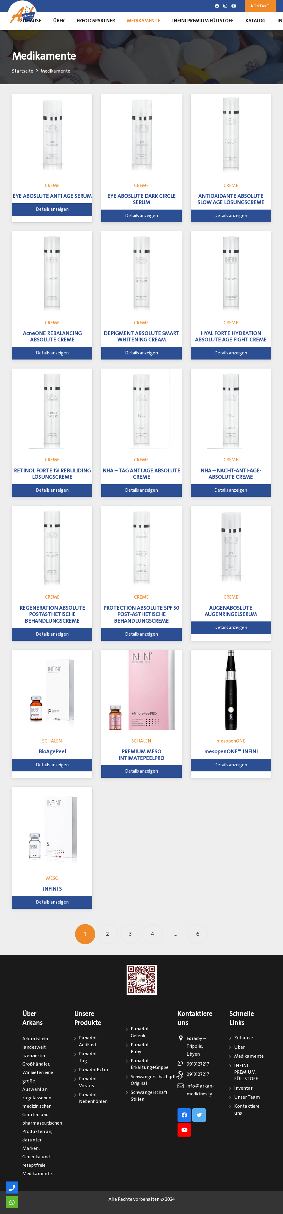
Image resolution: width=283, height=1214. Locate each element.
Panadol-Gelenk (140, 1032)
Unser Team (247, 1097)
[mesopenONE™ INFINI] (231, 690)
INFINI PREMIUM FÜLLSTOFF (246, 1072)
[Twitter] (199, 1115)
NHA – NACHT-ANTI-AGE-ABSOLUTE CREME (230, 474)
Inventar (243, 1088)
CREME (52, 185)
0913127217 (198, 1064)
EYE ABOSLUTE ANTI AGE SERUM (52, 196)
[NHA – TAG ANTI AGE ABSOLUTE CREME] (141, 409)
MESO (52, 878)
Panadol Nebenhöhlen (93, 1098)
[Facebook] (217, 6)
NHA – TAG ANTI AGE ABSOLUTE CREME (141, 474)
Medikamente (249, 1056)
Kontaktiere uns (246, 1110)
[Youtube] (234, 6)
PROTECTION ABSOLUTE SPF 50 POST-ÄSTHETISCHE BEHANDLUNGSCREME (141, 614)
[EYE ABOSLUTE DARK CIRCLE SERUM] (141, 134)
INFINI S (52, 889)
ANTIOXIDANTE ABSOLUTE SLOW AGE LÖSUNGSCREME (230, 199)
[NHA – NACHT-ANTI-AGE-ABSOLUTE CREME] (231, 409)
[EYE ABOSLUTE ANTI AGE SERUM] (52, 134)
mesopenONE (230, 741)
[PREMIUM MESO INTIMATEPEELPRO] (141, 690)
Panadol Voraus (88, 1082)
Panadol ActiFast (88, 1041)
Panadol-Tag (89, 1057)
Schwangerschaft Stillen (149, 1096)
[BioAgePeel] (52, 690)
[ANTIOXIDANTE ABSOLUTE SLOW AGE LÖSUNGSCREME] (231, 134)
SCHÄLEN (52, 741)
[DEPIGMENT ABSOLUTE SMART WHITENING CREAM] (141, 271)
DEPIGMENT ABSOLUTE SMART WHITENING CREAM (141, 336)
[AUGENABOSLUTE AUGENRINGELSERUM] (231, 546)
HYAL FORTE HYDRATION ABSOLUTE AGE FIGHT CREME (231, 336)
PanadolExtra (93, 1070)
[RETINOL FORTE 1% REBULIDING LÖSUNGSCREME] (52, 409)
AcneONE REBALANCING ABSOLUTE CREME (52, 336)
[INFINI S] (52, 827)
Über (239, 1047)
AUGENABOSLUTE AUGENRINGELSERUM (231, 611)
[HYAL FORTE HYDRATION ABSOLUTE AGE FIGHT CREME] (231, 271)
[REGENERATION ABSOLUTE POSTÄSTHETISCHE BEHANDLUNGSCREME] (52, 546)
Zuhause (243, 1038)
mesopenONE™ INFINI (231, 752)
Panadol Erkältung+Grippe (149, 1064)
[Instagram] (225, 6)
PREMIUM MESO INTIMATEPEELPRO (141, 755)
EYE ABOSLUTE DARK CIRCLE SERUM (141, 199)
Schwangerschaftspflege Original (157, 1080)
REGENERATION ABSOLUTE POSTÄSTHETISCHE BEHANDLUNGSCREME (52, 614)
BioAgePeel (52, 752)
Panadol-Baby (140, 1048)
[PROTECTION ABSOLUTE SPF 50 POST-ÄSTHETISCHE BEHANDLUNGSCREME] (141, 546)
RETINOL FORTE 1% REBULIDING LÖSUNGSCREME (52, 474)
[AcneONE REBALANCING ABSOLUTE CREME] (52, 271)
